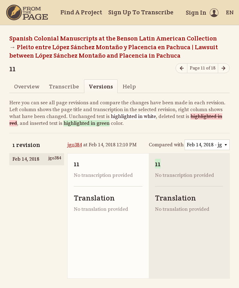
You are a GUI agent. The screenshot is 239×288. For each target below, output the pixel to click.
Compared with (166, 144)
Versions (101, 86)
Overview (26, 86)
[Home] (27, 12)
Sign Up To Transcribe (140, 12)
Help (129, 86)
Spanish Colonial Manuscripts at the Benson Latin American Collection (113, 38)
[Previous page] (181, 68)
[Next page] (224, 68)
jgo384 (75, 145)
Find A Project (81, 12)
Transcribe (64, 86)
